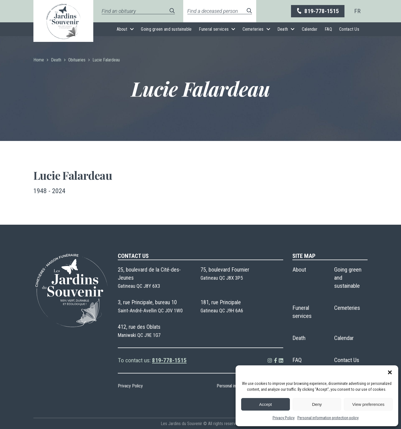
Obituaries (76, 60)
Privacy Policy (284, 418)
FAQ (328, 29)
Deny (317, 404)
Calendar (309, 29)
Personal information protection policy (328, 418)
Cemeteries (253, 29)
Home (38, 60)
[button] (390, 372)
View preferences (368, 404)
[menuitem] (357, 11)
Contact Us (349, 29)
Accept (265, 404)
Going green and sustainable (166, 29)
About (122, 29)
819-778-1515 (317, 11)
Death (282, 29)
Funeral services (214, 29)
